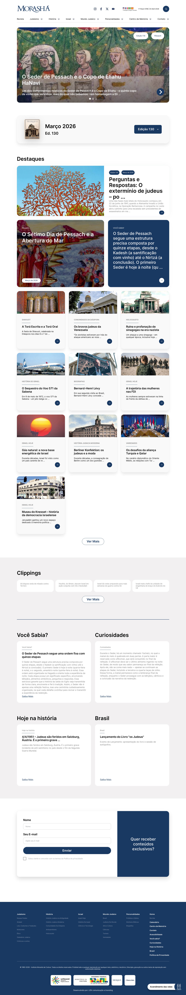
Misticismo (20, 930)
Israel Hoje (82, 918)
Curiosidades (155, 943)
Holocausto (50, 933)
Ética (18, 933)
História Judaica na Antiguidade (57, 918)
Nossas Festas (22, 918)
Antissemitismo (51, 930)
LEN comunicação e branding (101, 990)
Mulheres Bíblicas (132, 922)
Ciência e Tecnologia (85, 926)
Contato (163, 19)
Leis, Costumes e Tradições (26, 926)
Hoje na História (156, 947)
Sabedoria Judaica (23, 937)
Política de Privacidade (159, 955)
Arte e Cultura (108, 926)
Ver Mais (93, 541)
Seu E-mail (67, 838)
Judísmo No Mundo (109, 922)
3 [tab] (95, 98)
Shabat (19, 922)
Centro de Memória (140, 19)
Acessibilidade (156, 935)
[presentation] (42, 868)
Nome (67, 824)
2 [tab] (92, 98)
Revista (20, 19)
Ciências (106, 930)
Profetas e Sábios (132, 918)
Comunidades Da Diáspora (55, 926)
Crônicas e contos (23, 941)
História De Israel (84, 922)
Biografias (129, 926)
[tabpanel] (93, 65)
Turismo (105, 933)
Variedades (107, 937)
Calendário (154, 922)
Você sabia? (155, 939)
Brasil (105, 918)
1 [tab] (89, 98)
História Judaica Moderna (55, 922)
